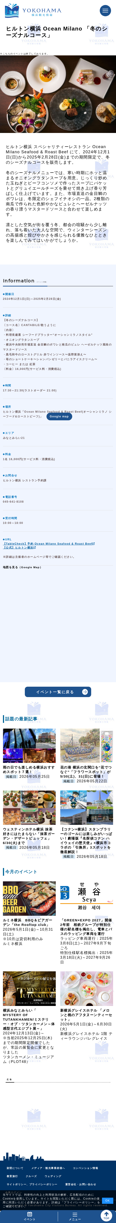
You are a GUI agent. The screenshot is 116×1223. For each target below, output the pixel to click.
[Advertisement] (58, 1117)
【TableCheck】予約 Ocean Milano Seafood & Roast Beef (49, 543)
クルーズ (31, 1176)
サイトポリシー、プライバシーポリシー (32, 1184)
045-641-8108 (13, 501)
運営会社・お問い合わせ (80, 1184)
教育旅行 (12, 1176)
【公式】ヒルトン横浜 (19, 547)
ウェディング (53, 1176)
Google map (59, 416)
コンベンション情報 (85, 1168)
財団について (15, 1168)
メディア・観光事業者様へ (48, 1168)
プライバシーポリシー (79, 1202)
